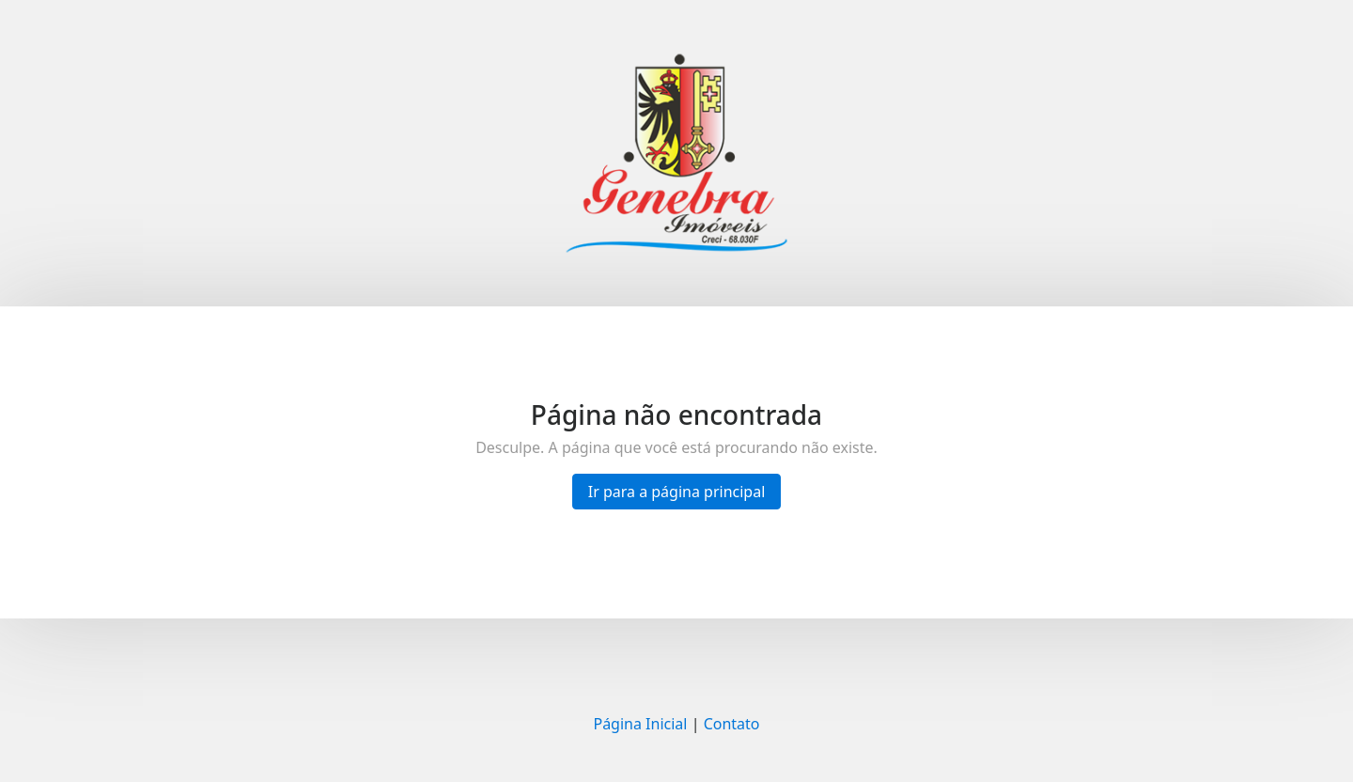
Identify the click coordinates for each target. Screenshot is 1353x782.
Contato (732, 723)
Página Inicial (640, 723)
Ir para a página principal (677, 491)
